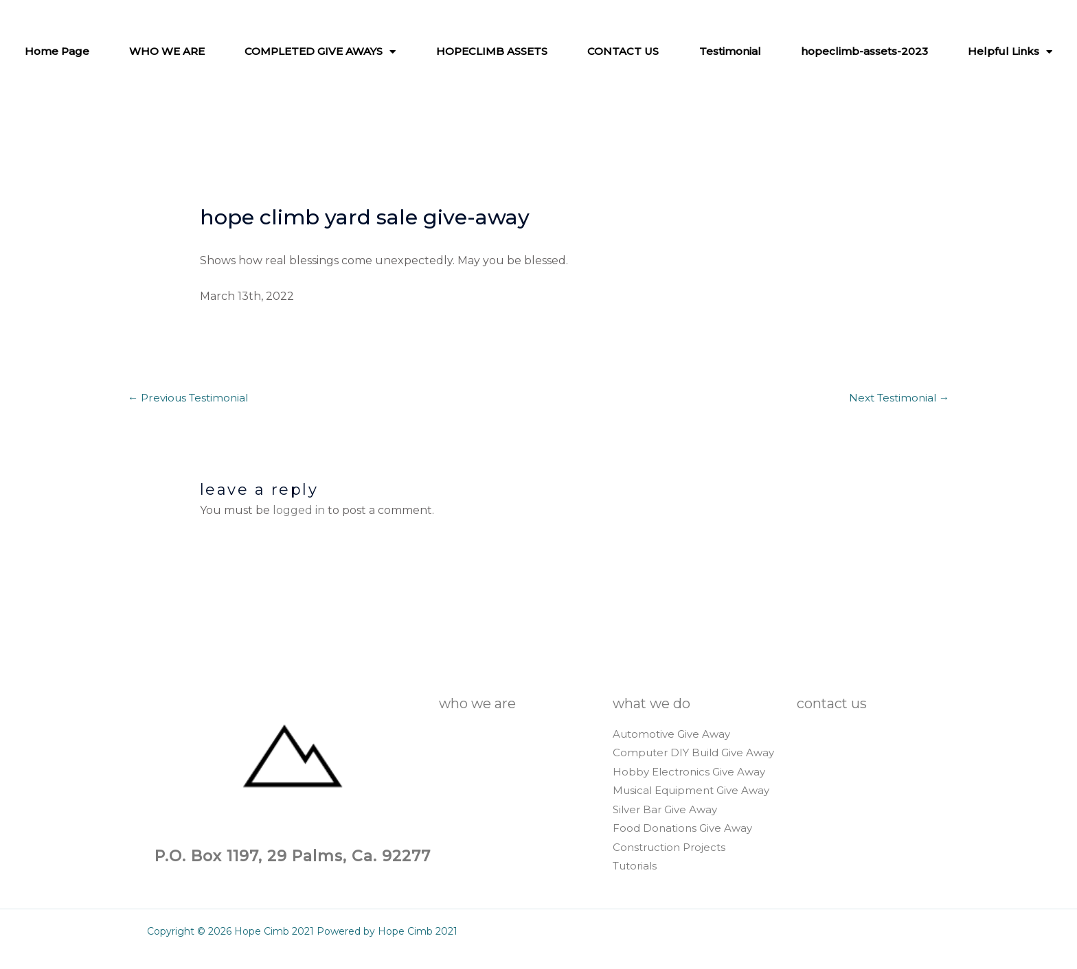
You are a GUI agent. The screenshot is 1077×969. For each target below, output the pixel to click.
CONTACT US (623, 51)
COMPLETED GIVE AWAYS (320, 51)
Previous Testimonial (191, 398)
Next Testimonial (896, 398)
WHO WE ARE (167, 51)
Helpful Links (1010, 51)
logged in (299, 511)
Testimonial (730, 51)
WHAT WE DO (659, 704)
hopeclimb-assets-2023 (864, 51)
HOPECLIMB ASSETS (491, 51)
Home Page (57, 51)
